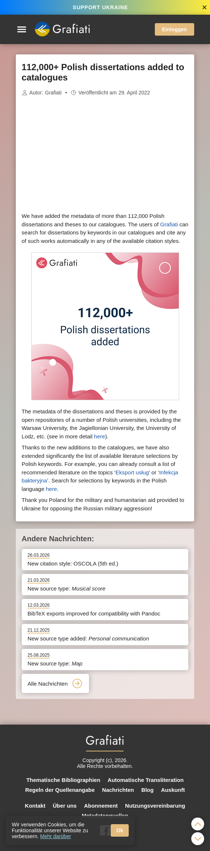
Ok (119, 830)
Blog (147, 790)
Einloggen (174, 29)
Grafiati (53, 92)
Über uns (64, 805)
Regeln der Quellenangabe (60, 790)
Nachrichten (118, 790)
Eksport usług (132, 472)
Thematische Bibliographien (63, 780)
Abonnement (101, 805)
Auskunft (173, 790)
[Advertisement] (105, 154)
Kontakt (35, 805)
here (99, 436)
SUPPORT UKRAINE (100, 7)
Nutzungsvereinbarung (155, 805)
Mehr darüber (55, 836)
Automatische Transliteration (146, 780)
